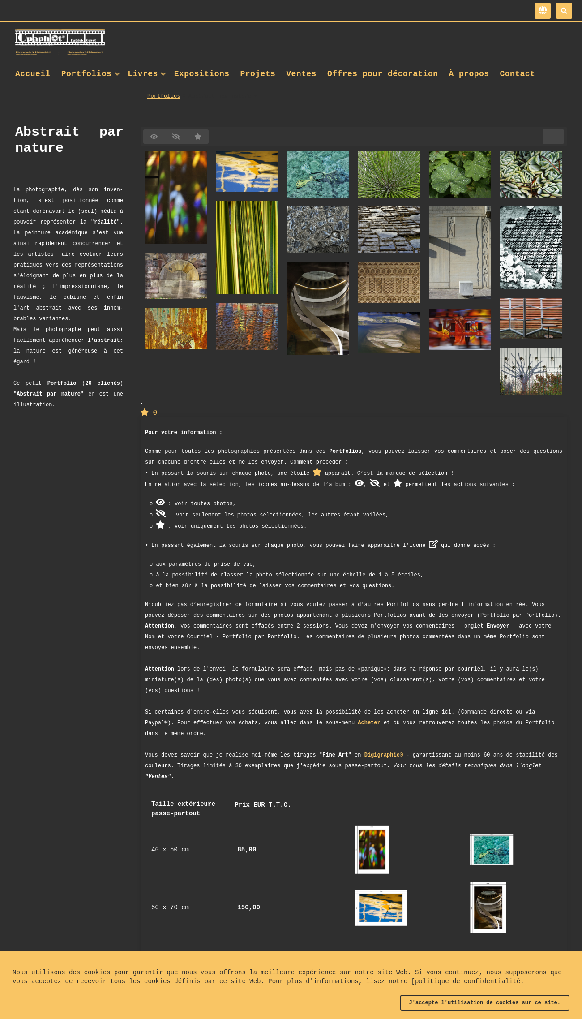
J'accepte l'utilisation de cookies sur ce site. (485, 1003)
